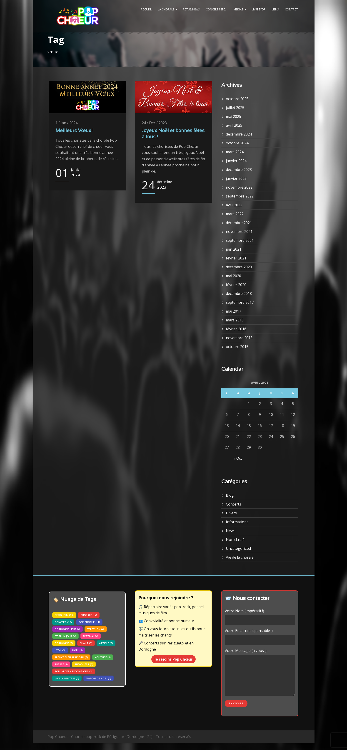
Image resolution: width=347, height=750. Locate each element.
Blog (230, 495)
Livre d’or (258, 9)
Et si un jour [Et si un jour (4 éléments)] (65, 636)
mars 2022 (235, 213)
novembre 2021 (239, 231)
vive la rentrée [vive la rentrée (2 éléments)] (67, 678)
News (230, 530)
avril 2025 (234, 125)
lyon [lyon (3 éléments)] (60, 650)
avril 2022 (234, 204)
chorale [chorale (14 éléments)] (88, 615)
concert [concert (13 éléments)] (63, 622)
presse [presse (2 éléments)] (61, 664)
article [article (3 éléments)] (106, 643)
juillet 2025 (235, 107)
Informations (237, 521)
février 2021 (236, 258)
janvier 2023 (236, 178)
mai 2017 (233, 311)
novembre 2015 (239, 337)
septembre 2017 (240, 302)
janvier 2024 (236, 160)
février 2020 (236, 284)
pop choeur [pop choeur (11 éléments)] (89, 622)
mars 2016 (235, 320)
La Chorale (166, 9)
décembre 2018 (239, 293)
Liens (275, 9)
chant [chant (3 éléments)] (86, 643)
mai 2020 (233, 275)
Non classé (235, 539)
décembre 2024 (239, 134)
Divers (231, 513)
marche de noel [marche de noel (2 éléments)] (98, 678)
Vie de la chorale (240, 557)
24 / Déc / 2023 (154, 122)
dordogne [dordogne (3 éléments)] (64, 643)
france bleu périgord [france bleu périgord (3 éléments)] (71, 657)
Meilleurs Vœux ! (74, 131)
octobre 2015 (237, 346)
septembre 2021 (240, 240)
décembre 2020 (239, 266)
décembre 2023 (239, 169)
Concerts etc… (216, 9)
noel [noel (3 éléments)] (77, 650)
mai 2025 (233, 116)
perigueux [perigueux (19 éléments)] (64, 615)
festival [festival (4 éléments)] (90, 636)
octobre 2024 (237, 143)
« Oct (238, 458)
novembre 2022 (239, 187)
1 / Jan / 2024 (66, 122)
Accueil (146, 9)
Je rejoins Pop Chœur (173, 659)
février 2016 (236, 328)
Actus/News (191, 9)
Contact (291, 9)
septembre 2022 (240, 196)
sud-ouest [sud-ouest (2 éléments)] (84, 664)
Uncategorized (238, 548)
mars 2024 (235, 151)
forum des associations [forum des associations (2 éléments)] (73, 671)
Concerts (233, 504)
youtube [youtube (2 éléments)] (103, 657)
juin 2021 (233, 249)
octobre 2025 (237, 98)
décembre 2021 (239, 222)
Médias (238, 9)
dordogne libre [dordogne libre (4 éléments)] (67, 629)
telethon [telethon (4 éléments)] (95, 629)
